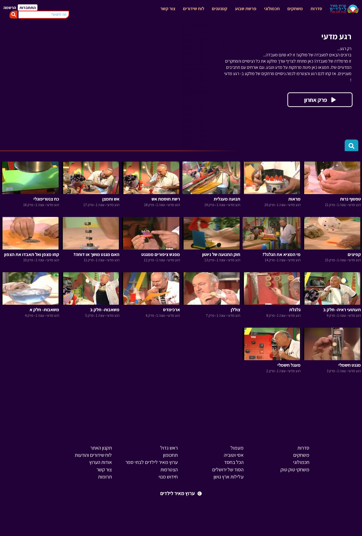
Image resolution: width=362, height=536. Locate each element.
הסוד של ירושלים (227, 469)
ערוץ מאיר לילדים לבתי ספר (151, 462)
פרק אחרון (320, 100)
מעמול (237, 448)
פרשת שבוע (245, 9)
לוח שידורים (193, 9)
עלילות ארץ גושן (228, 476)
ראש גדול (169, 448)
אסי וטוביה (233, 455)
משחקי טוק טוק (294, 469)
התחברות (27, 7)
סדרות (316, 9)
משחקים (295, 9)
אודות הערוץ (100, 462)
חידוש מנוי (168, 476)
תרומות (105, 476)
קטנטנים (219, 9)
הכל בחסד (233, 462)
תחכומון (170, 455)
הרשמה (9, 7)
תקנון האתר (101, 448)
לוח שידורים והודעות (93, 455)
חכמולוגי (272, 9)
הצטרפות (169, 469)
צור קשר (167, 9)
